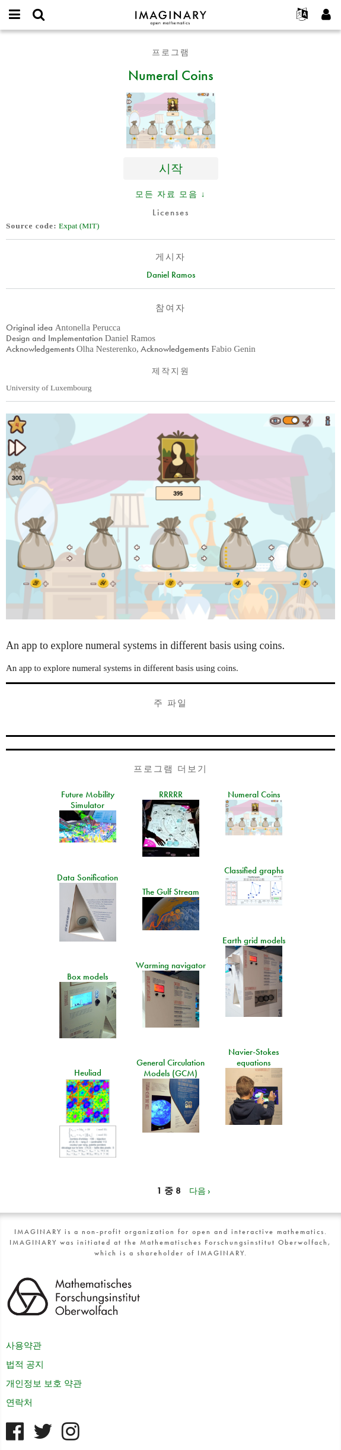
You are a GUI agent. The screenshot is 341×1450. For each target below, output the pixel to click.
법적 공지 (25, 1364)
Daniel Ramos (170, 274)
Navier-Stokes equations (253, 1057)
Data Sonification (87, 877)
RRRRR (171, 794)
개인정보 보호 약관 (44, 1383)
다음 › (200, 1190)
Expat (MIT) (79, 225)
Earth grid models (253, 940)
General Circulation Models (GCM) (170, 1068)
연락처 (19, 1402)
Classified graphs (253, 870)
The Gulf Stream (170, 891)
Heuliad (87, 1072)
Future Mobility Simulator (87, 799)
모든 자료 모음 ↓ (170, 194)
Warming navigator (171, 965)
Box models (87, 976)
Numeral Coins (170, 75)
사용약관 (24, 1345)
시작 (171, 168)
